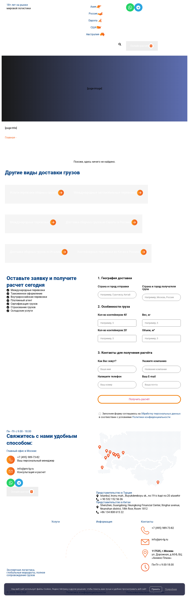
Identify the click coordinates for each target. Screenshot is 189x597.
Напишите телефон (109, 376)
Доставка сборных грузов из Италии (35, 251)
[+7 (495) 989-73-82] (11, 460)
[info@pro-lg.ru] (11, 471)
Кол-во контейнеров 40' (112, 315)
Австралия (92, 34)
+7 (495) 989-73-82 (28, 457)
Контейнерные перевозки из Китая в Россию (108, 251)
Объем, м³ (148, 330)
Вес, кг (146, 315)
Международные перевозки (29, 222)
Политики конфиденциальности (151, 417)
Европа (93, 20)
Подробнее (171, 589)
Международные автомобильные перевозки (105, 192)
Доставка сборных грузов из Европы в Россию (98, 222)
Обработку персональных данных (160, 413)
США (93, 27)
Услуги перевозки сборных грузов (33, 192)
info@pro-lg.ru (25, 468)
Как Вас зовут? (107, 361)
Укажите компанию (154, 361)
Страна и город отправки (113, 286)
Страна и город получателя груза (159, 288)
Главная (10, 137)
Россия (93, 13)
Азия (93, 6)
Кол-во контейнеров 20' (112, 330)
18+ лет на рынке (17, 4)
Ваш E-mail (149, 376)
